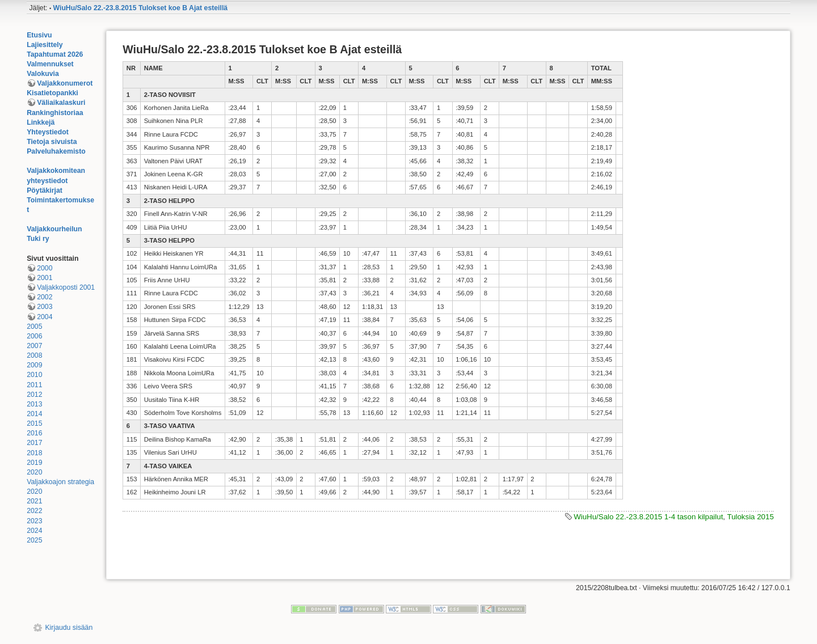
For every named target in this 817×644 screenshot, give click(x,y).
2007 (34, 346)
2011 (34, 385)
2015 (34, 423)
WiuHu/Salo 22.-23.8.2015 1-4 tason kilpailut (648, 516)
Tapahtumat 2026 (55, 54)
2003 (44, 307)
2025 (34, 540)
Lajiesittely (44, 45)
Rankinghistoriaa (55, 113)
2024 (34, 531)
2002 (44, 297)
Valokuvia (43, 74)
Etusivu (39, 35)
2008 (34, 355)
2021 (34, 501)
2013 (34, 404)
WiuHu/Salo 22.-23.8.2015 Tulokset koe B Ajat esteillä (140, 8)
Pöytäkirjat (44, 190)
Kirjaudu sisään (68, 628)
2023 (34, 521)
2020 (34, 472)
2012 (34, 395)
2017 (34, 443)
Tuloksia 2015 (750, 516)
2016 (34, 433)
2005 (34, 327)
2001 (44, 278)
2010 (34, 375)
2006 (34, 336)
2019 (34, 463)
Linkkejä (40, 122)
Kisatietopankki (52, 93)
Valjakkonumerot (64, 83)
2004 (44, 317)
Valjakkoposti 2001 (66, 287)
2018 (34, 453)
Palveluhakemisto (56, 151)
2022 (34, 511)
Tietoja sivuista (52, 142)
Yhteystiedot (48, 132)
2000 (44, 268)
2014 (34, 414)
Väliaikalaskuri (61, 103)
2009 (34, 365)
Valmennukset (50, 64)
